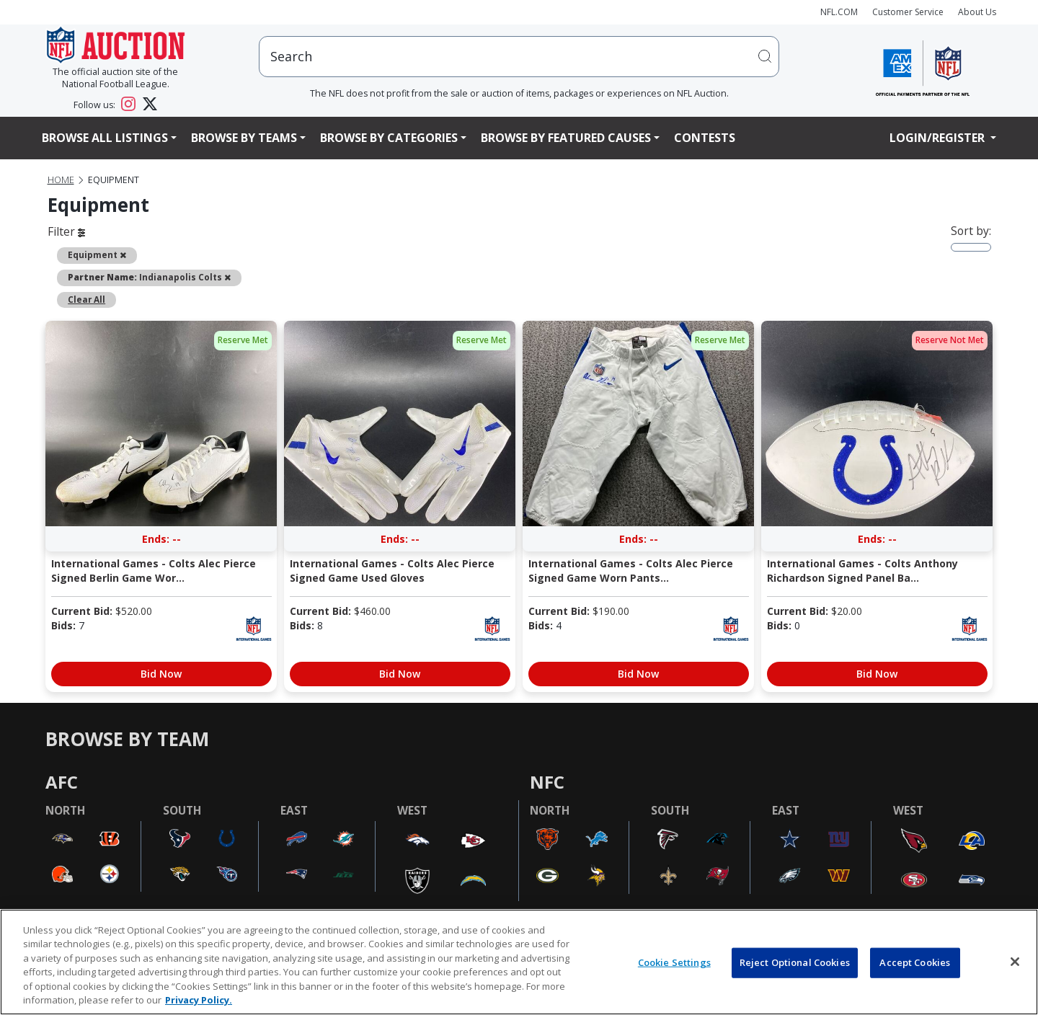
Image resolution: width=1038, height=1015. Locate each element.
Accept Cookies (914, 962)
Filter (66, 231)
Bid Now (161, 674)
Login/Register (939, 138)
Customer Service (908, 12)
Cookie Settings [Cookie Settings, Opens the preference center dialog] (674, 962)
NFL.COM (839, 12)
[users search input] (519, 56)
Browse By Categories (389, 138)
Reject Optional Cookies (795, 962)
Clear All (86, 299)
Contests (704, 138)
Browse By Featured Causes (566, 138)
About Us (977, 12)
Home (61, 180)
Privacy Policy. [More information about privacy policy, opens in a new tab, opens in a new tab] (198, 999)
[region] (519, 962)
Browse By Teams (244, 138)
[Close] (1015, 962)
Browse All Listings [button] (105, 138)
